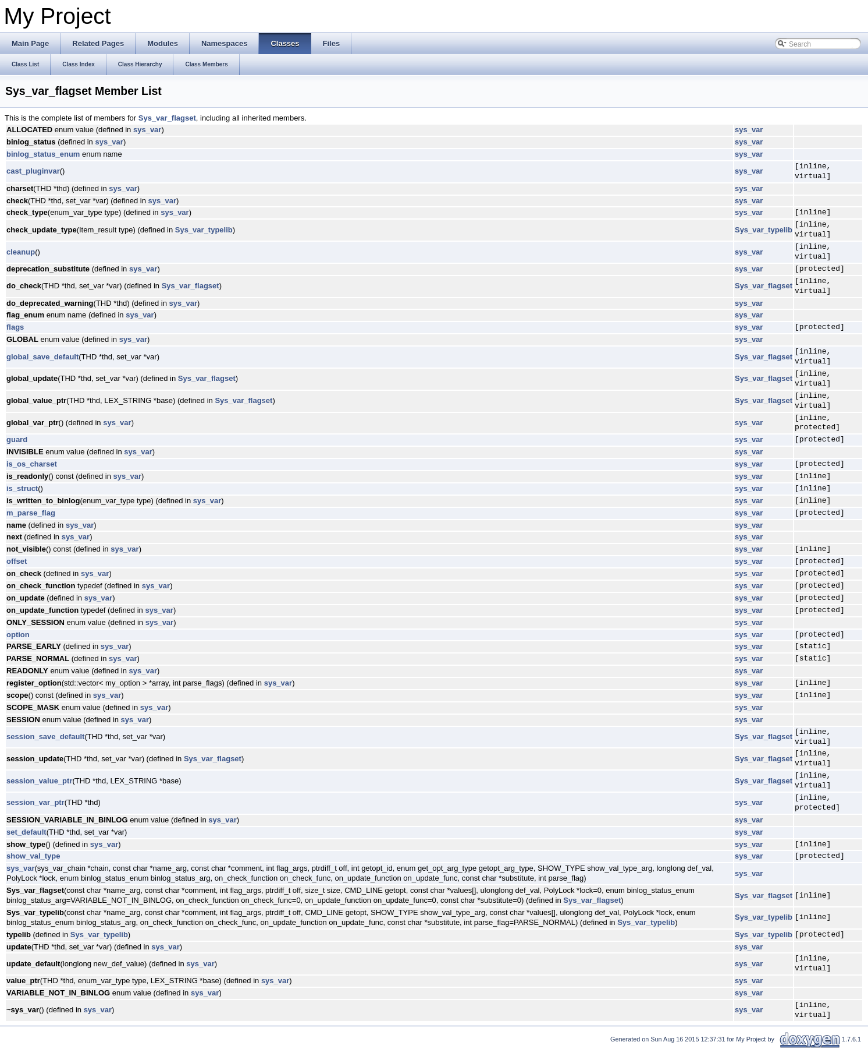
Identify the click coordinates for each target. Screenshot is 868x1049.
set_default (26, 832)
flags (15, 327)
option (18, 634)
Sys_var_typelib (204, 229)
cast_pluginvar (33, 171)
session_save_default (45, 736)
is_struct (22, 488)
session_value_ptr (39, 780)
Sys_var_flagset (167, 118)
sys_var (147, 129)
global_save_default (42, 356)
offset (16, 561)
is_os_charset (31, 464)
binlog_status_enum (43, 154)
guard (16, 439)
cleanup (20, 252)
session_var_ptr (35, 802)
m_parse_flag (30, 512)
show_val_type (33, 856)
